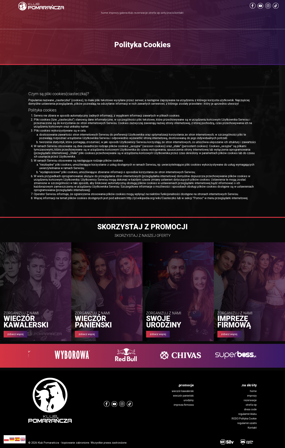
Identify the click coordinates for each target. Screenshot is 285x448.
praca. (200, 14)
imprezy (252, 395)
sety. (184, 14)
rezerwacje (250, 400)
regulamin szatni (247, 423)
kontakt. (218, 14)
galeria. (104, 14)
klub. (121, 14)
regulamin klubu (247, 413)
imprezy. (84, 14)
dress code (250, 409)
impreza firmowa (184, 404)
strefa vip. (166, 18)
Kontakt (252, 427)
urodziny (189, 400)
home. (65, 14)
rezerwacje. (141, 14)
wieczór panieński (183, 395)
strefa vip (251, 404)
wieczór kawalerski (183, 391)
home (253, 391)
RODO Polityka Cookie (244, 418)
